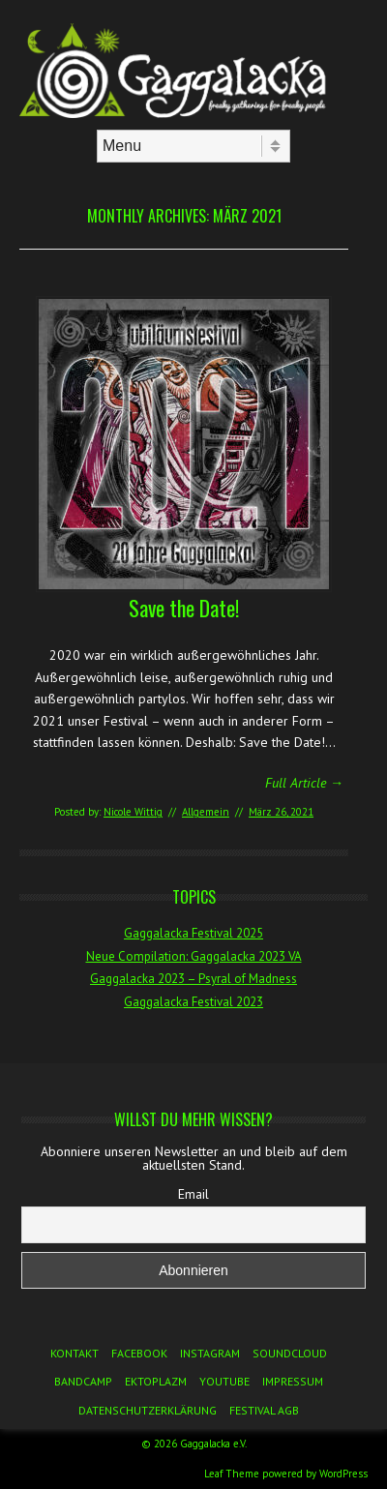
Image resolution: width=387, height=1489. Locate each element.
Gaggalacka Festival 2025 (193, 933)
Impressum (292, 1381)
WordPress (343, 1473)
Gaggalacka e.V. (213, 1443)
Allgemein (205, 812)
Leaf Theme (231, 1473)
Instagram (210, 1353)
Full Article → (304, 782)
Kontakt (74, 1353)
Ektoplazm (156, 1381)
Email (193, 1194)
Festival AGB (264, 1410)
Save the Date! (184, 607)
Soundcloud (290, 1353)
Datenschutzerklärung (147, 1410)
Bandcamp (83, 1381)
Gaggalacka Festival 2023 (193, 1002)
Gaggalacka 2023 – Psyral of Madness (193, 978)
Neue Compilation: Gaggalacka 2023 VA (194, 956)
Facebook (139, 1353)
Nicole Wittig (133, 812)
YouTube (224, 1381)
